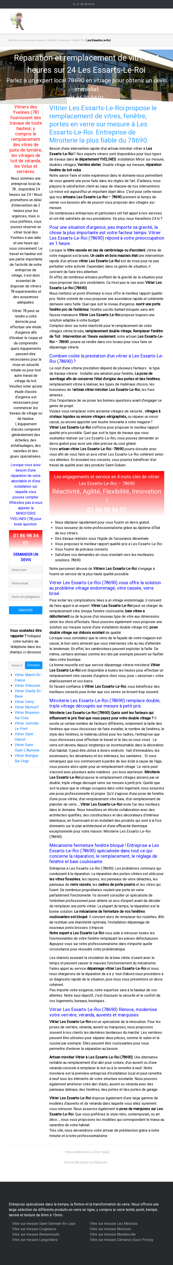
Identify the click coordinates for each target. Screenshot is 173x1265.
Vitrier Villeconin (27, 685)
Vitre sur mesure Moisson (110, 1229)
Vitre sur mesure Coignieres (34, 1229)
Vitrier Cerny (24, 702)
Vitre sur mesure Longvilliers (35, 1240)
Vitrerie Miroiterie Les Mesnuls (85, 1162)
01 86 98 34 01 (86, 4)
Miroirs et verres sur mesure (27, 40)
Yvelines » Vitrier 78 (71, 40)
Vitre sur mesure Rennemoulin (35, 1234)
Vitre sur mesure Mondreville (113, 1234)
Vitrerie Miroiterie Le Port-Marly (87, 1152)
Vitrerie (51, 40)
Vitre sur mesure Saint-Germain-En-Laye (43, 1223)
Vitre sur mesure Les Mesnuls (114, 1223)
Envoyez (34, 665)
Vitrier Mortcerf (27, 707)
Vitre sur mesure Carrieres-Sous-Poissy (121, 1240)
